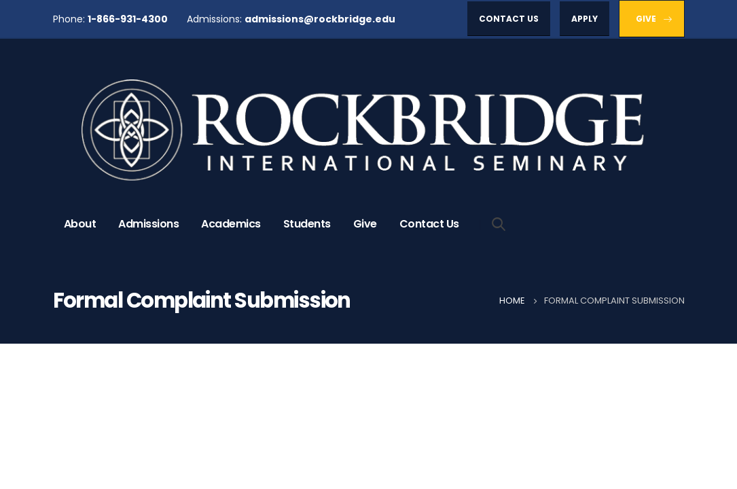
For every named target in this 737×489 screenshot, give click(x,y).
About (80, 224)
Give (365, 224)
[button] (508, 18)
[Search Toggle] (499, 223)
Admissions (148, 224)
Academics (231, 224)
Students (307, 224)
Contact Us (429, 224)
